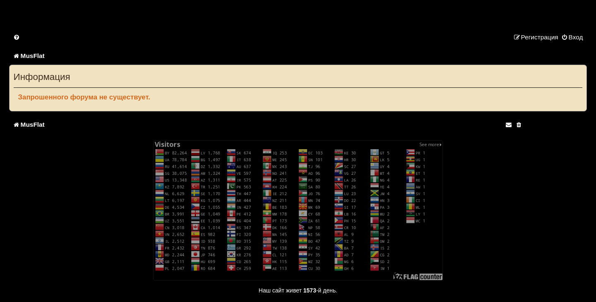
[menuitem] (17, 37)
